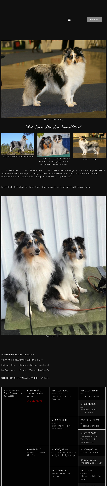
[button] (69, 19)
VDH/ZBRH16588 (90, 390)
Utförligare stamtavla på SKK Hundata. (25, 378)
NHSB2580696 (89, 433)
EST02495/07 (35, 449)
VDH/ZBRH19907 (61, 390)
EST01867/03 (59, 470)
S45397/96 (87, 449)
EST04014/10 (34, 390)
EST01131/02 (87, 470)
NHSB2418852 (88, 404)
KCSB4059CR (88, 420)
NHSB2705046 (60, 420)
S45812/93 (86, 459)
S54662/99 (58, 449)
